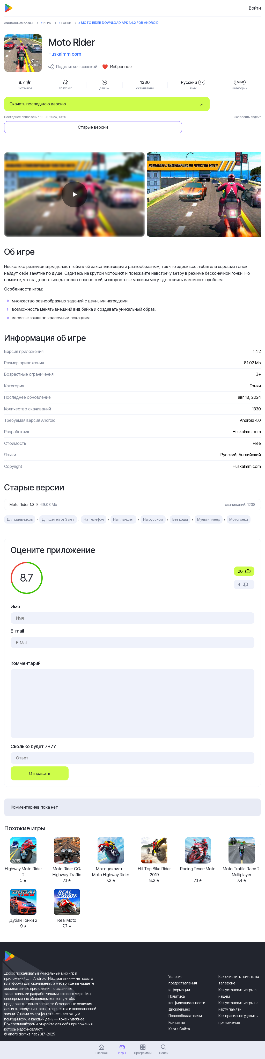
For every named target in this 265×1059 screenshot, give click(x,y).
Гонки (71, 23)
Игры (51, 23)
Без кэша (180, 505)
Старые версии (211, 103)
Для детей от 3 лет (58, 505)
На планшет (123, 505)
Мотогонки (238, 505)
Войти (255, 8)
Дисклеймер (179, 995)
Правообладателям (185, 1002)
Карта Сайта (179, 1015)
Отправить (39, 759)
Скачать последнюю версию (38, 103)
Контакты (176, 1008)
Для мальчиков (20, 505)
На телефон (94, 505)
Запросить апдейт (247, 117)
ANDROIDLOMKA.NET (21, 23)
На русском (153, 505)
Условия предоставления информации (182, 969)
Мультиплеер (208, 505)
